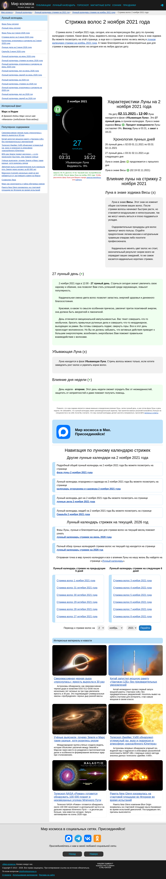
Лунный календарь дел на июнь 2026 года (20, 71)
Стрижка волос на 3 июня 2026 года (17, 37)
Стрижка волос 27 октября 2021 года (77, 616)
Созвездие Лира (9, 180)
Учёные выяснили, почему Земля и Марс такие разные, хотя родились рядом (22, 161)
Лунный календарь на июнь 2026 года (18, 56)
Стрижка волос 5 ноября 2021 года (132, 595)
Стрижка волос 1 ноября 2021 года (76, 580)
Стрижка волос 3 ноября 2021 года (132, 580)
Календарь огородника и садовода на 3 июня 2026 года (22, 42)
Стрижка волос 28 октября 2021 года (77, 609)
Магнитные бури (101, 5)
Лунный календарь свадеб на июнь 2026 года (22, 75)
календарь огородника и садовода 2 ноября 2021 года (89, 489)
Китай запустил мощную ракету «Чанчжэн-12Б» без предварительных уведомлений (23, 140)
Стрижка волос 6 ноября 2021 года (132, 602)
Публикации (43, 5)
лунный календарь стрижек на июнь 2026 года (84, 537)
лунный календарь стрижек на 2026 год (80, 550)
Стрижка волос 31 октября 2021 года (77, 587)
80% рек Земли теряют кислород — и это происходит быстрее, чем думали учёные (20, 155)
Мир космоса (7, 12)
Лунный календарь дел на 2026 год (17, 94)
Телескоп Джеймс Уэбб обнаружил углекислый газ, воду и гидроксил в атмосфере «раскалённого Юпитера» (22, 148)
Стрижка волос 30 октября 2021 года (77, 595)
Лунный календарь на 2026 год (15, 80)
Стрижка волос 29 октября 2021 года (77, 602)
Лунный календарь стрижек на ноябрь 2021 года (93, 12)
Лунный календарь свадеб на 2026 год (19, 98)
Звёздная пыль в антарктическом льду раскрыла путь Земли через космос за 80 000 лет (23, 168)
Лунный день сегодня (11, 28)
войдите (78, 180)
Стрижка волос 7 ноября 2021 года (132, 609)
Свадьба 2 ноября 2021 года (73, 514)
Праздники (129, 5)
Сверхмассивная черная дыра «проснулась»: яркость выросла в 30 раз (22, 134)
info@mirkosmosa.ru (28, 871)
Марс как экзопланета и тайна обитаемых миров (23, 184)
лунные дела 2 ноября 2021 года (76, 501)
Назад (72, 854)
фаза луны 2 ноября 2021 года (75, 472)
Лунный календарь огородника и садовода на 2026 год (22, 88)
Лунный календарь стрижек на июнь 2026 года (22, 60)
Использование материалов (25, 875)
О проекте (6, 875)
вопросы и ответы (151, 413)
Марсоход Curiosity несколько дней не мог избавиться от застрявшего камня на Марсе (21, 174)
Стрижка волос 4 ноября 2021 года (132, 587)
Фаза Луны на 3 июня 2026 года (16, 33)
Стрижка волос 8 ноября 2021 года (132, 616)
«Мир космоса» (9, 864)
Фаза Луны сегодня (10, 24)
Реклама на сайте (47, 875)
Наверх (94, 854)
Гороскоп (83, 5)
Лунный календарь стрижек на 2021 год (52, 12)
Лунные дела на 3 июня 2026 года (17, 47)
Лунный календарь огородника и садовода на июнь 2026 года (22, 65)
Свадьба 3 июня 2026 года (13, 51)
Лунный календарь (64, 5)
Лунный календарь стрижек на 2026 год (19, 84)
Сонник (116, 5)
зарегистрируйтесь (93, 177)
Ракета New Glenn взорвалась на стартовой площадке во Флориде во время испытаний (21, 188)
